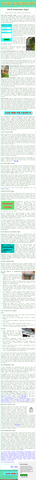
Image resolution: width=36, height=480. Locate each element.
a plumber (28, 399)
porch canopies (22, 416)
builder (20, 25)
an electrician (8, 397)
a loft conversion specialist (22, 400)
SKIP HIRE (23, 396)
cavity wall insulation (6, 402)
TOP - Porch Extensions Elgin (7, 462)
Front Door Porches (27, 456)
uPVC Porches (29, 455)
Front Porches (27, 458)
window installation (9, 398)
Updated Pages (15, 470)
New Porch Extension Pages (8, 470)
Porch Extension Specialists (12, 454)
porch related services (18, 422)
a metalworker (17, 399)
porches (27, 254)
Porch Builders (19, 451)
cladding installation (25, 398)
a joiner (13, 396)
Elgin (18, 116)
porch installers (11, 123)
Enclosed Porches (13, 455)
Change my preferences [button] (24, 476)
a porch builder (7, 394)
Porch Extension (12, 458)
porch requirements (13, 423)
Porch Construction (12, 452)
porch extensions (15, 126)
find (4, 432)
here (23, 449)
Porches (7, 188)
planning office (26, 60)
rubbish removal (4, 399)
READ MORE (16, 161)
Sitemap (2, 470)
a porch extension (31, 16)
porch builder (12, 62)
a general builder (21, 397)
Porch (2, 116)
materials (17, 42)
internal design (20, 47)
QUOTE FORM (17, 424)
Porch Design (28, 452)
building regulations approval (28, 69)
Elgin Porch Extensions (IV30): (9, 15)
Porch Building (27, 451)
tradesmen (31, 402)
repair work (3, 176)
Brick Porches (9, 457)
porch (23, 77)
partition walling (5, 400)
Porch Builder (7, 451)
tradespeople (18, 393)
